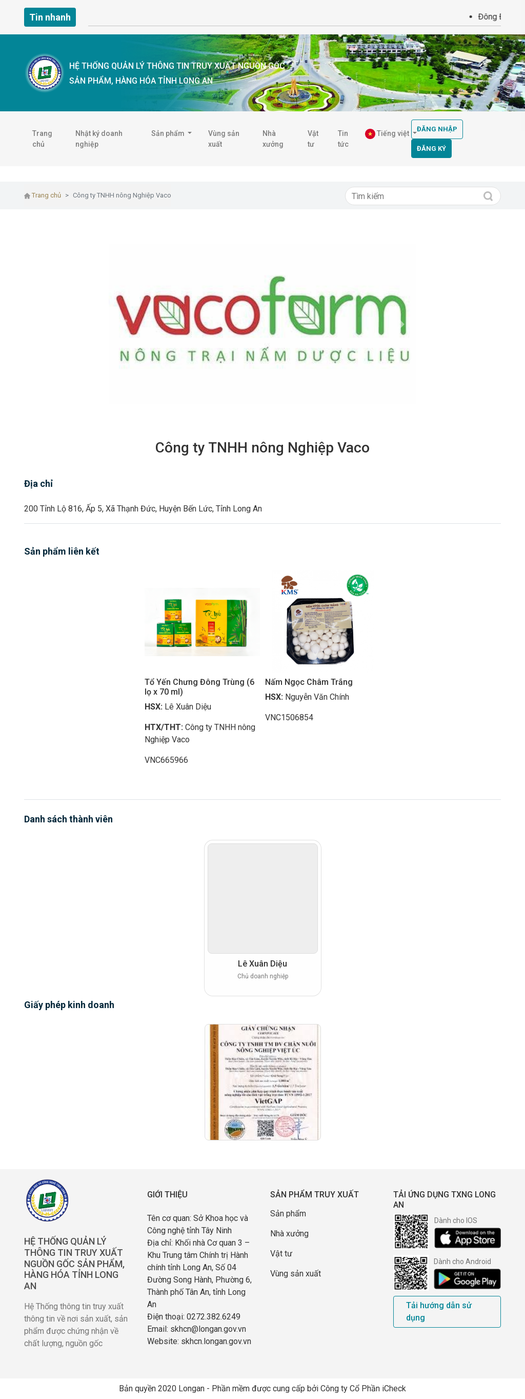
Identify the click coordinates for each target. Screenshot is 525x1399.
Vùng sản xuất (223, 138)
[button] (124, 324)
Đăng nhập (437, 129)
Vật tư (313, 138)
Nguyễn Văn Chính (317, 697)
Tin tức (343, 138)
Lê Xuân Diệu (188, 707)
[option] (202, 672)
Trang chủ (42, 138)
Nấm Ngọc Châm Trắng (309, 682)
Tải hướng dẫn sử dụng (439, 1312)
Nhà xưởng (273, 138)
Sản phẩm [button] (168, 133)
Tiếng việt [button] (388, 134)
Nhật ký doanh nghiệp (99, 138)
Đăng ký (431, 148)
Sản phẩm (288, 1213)
